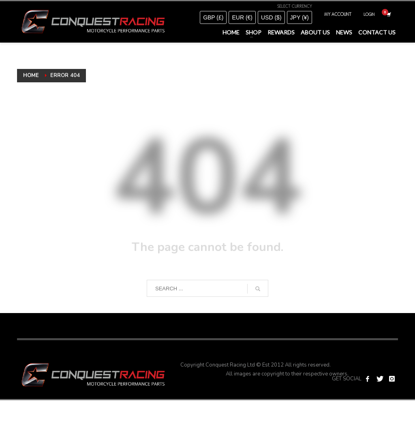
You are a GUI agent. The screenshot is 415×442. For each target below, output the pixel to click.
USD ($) (271, 17)
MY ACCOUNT (337, 14)
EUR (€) (242, 17)
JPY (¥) (299, 17)
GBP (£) (213, 17)
